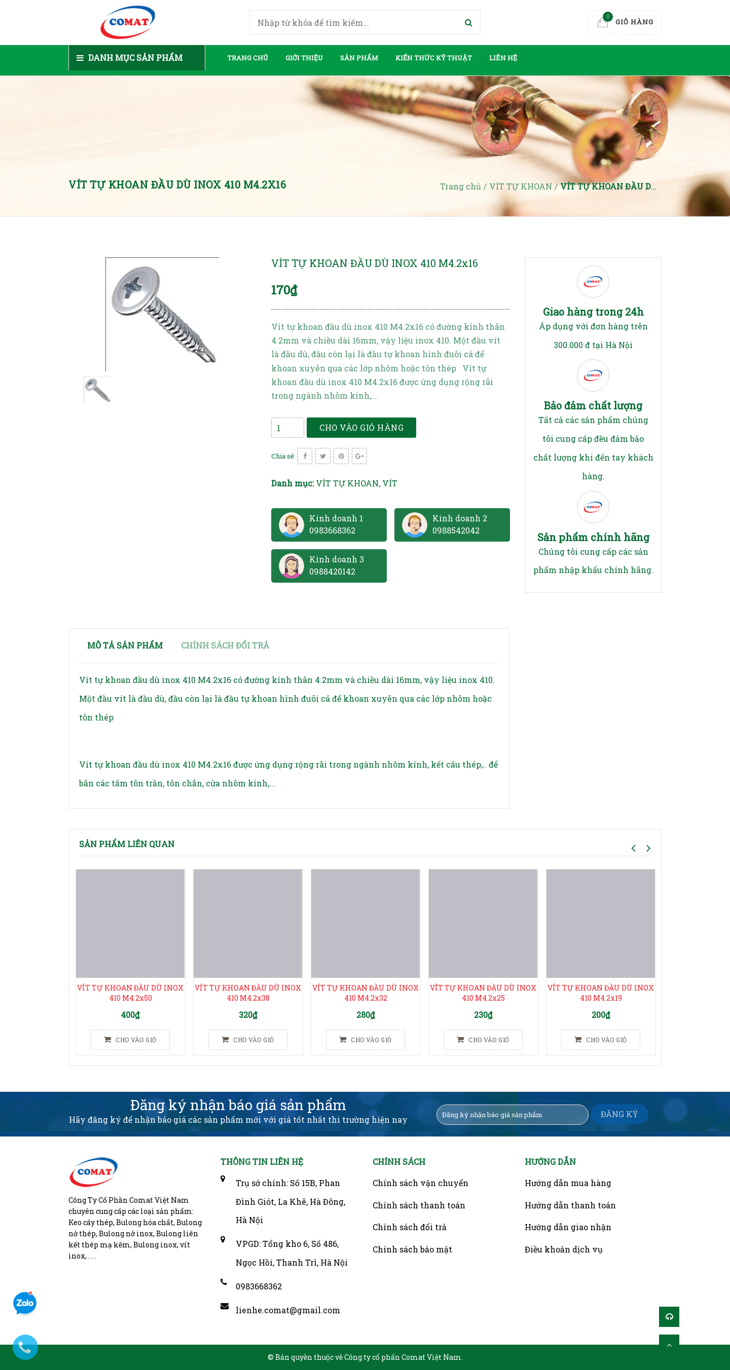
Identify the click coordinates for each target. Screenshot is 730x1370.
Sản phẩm (359, 57)
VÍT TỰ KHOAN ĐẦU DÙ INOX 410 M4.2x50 (130, 993)
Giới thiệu (304, 57)
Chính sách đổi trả (410, 1227)
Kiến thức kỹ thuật (433, 57)
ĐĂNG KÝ (619, 1114)
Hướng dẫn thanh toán (570, 1205)
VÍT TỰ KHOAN (347, 483)
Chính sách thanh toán (419, 1205)
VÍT (389, 483)
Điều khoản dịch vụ (564, 1249)
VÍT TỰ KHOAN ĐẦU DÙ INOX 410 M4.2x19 (601, 993)
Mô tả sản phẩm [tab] (125, 645)
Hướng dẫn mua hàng (568, 1182)
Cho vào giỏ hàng (361, 427)
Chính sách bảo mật (412, 1249)
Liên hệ (503, 57)
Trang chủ (247, 57)
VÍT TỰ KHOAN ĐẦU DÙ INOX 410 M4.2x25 (483, 993)
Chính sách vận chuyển (420, 1182)
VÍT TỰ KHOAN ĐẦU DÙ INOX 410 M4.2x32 (365, 993)
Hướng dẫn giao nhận (568, 1227)
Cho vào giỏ (130, 1040)
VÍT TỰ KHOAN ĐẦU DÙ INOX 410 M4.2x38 (248, 993)
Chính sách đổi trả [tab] (225, 645)
